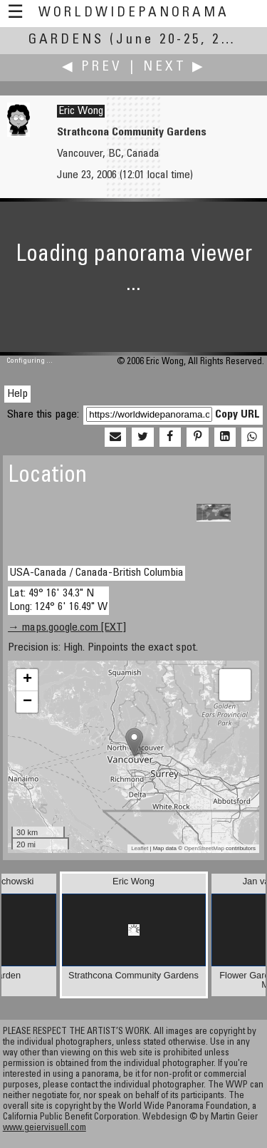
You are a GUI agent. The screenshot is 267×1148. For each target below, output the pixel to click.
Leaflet (139, 848)
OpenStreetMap (204, 848)
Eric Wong (80, 111)
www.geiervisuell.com (44, 1128)
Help (17, 394)
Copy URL (237, 414)
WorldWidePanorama (133, 13)
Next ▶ (174, 67)
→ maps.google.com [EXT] (67, 628)
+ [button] (27, 680)
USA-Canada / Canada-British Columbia (96, 573)
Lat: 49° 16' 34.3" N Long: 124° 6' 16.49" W (58, 600)
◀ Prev (92, 67)
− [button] (27, 702)
